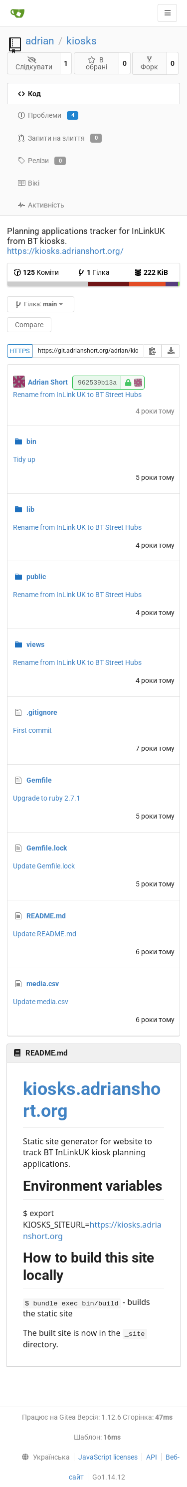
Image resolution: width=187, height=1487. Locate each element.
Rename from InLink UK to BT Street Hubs (77, 395)
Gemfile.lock (46, 848)
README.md (46, 916)
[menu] (43, 1457)
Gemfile (39, 780)
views (35, 644)
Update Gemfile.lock (44, 866)
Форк (149, 63)
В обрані (96, 63)
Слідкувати (33, 63)
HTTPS (19, 351)
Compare (29, 325)
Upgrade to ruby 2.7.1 (46, 798)
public (36, 577)
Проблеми (47, 115)
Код (29, 94)
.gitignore (41, 712)
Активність (40, 205)
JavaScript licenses (108, 1457)
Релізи (41, 161)
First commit (32, 730)
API (151, 1457)
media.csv (42, 984)
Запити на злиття (59, 138)
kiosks (81, 41)
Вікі (28, 183)
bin (31, 441)
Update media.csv (40, 1002)
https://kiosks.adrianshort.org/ (65, 251)
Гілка (93, 272)
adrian (39, 41)
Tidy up (24, 459)
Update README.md (44, 934)
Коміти (36, 272)
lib (30, 509)
